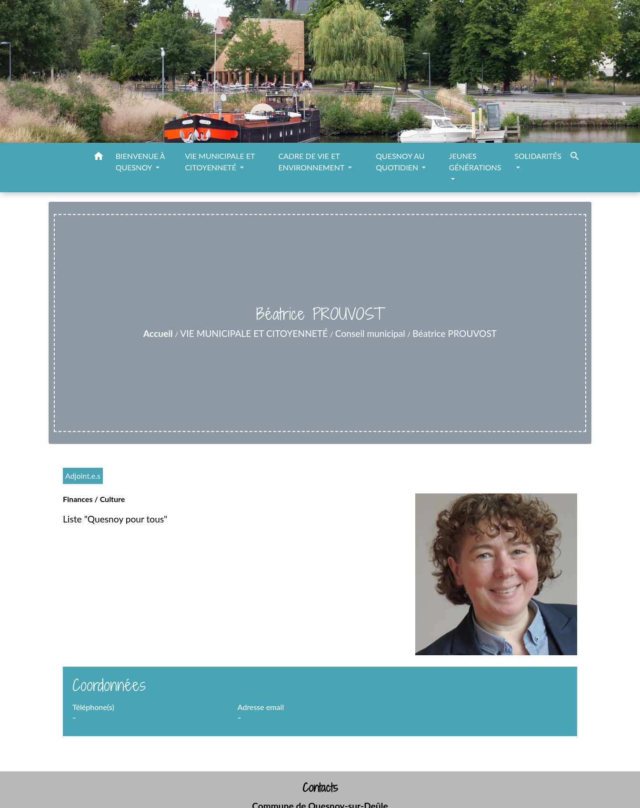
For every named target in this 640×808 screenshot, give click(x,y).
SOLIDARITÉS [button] (537, 155)
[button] (98, 157)
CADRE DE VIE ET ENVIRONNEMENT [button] (313, 161)
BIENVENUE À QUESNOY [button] (140, 161)
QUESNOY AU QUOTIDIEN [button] (400, 161)
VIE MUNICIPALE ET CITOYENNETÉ (254, 333)
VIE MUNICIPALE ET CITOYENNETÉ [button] (220, 161)
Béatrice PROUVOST (454, 333)
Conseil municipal (370, 333)
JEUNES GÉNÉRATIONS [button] (475, 161)
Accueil (158, 333)
